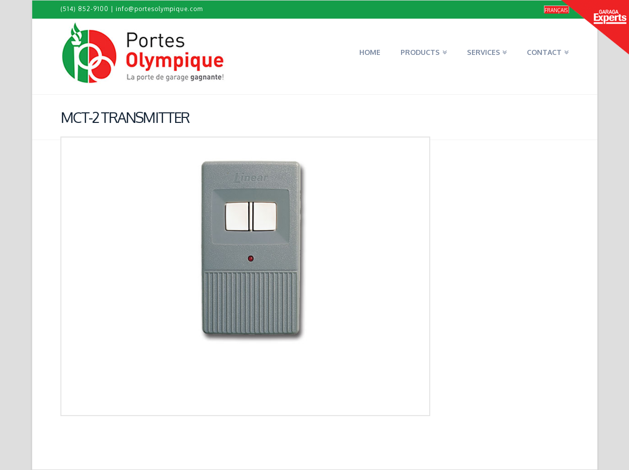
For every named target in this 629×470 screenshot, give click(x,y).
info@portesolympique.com (159, 9)
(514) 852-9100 (84, 9)
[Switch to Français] (556, 10)
